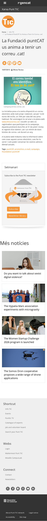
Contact (8, 475)
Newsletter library (17, 215)
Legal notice (33, 513)
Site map (23, 517)
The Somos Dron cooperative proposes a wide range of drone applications (22, 374)
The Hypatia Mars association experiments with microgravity (21, 307)
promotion (19, 149)
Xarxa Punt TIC (10, 9)
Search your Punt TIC (14, 432)
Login (7, 449)
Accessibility (10, 517)
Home (4, 32)
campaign (35, 149)
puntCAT (10, 149)
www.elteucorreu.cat (11, 122)
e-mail (27, 149)
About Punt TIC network (15, 513)
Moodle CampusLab (13, 458)
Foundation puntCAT (11, 152)
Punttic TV (9, 418)
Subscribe (13, 209)
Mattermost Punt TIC (14, 453)
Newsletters (10, 479)
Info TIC (8, 409)
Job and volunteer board (15, 427)
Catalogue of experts (14, 423)
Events (8, 413)
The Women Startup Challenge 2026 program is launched (21, 340)
